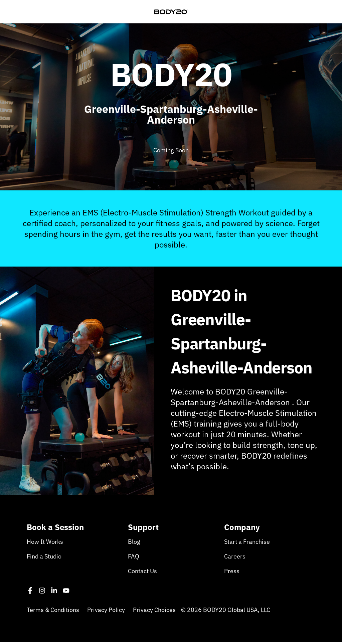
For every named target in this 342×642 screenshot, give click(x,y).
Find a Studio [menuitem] (44, 556)
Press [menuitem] (231, 571)
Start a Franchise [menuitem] (247, 541)
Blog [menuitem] (134, 541)
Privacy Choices (154, 610)
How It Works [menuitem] (45, 541)
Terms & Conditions (53, 610)
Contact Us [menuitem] (142, 571)
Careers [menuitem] (234, 556)
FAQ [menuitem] (133, 556)
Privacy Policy (106, 610)
